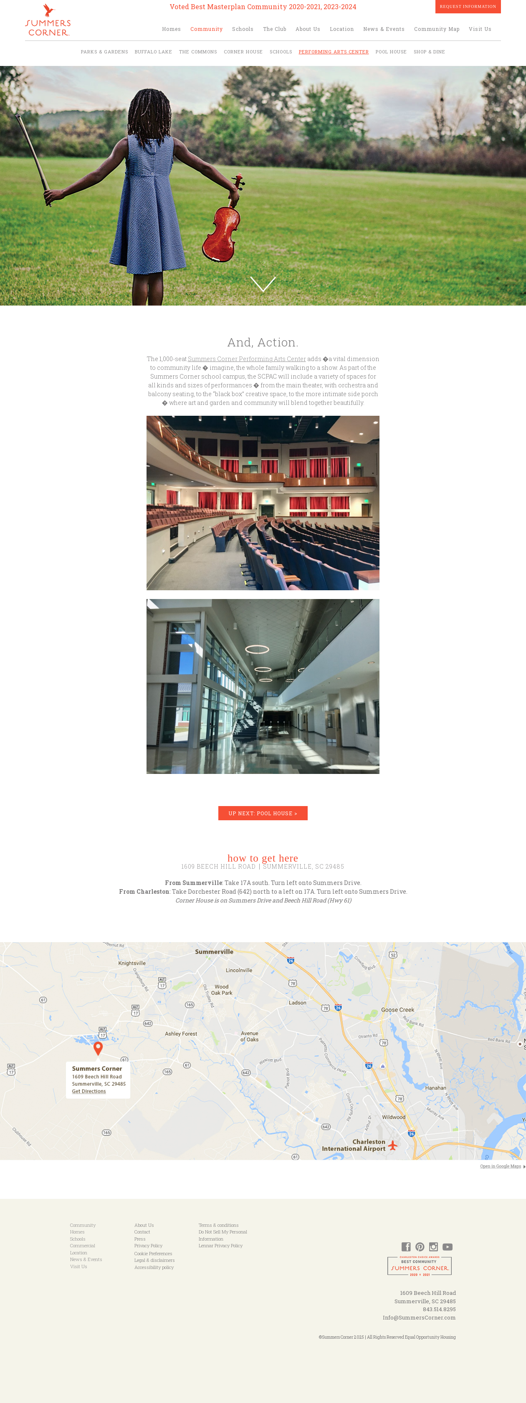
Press (140, 1239)
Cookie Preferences (153, 1253)
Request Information (468, 6)
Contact (142, 1232)
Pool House (391, 51)
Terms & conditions (219, 1225)
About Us (308, 28)
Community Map (437, 28)
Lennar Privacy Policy (221, 1245)
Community (206, 28)
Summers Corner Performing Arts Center (247, 359)
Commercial (82, 1245)
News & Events (384, 28)
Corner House (243, 51)
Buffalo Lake (153, 51)
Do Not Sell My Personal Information (223, 1235)
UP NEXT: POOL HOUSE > (263, 813)
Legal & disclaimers (154, 1260)
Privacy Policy (148, 1245)
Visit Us (480, 28)
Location (342, 28)
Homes (171, 28)
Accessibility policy (154, 1267)
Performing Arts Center (334, 51)
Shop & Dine (429, 51)
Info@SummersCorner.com (419, 1317)
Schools (243, 28)
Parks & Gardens (104, 51)
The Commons (198, 51)
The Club (274, 28)
